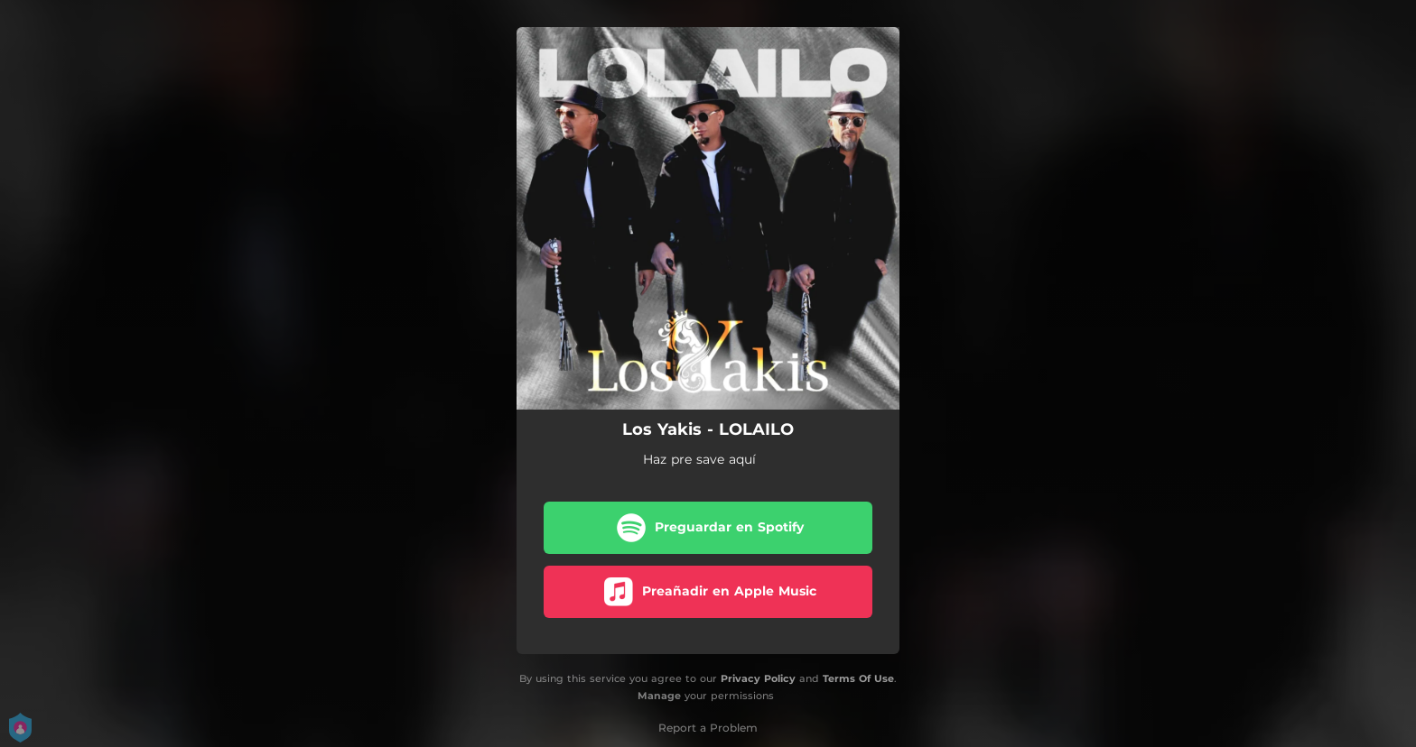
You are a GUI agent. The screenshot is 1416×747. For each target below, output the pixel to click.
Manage (659, 695)
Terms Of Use (858, 678)
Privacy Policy (758, 678)
